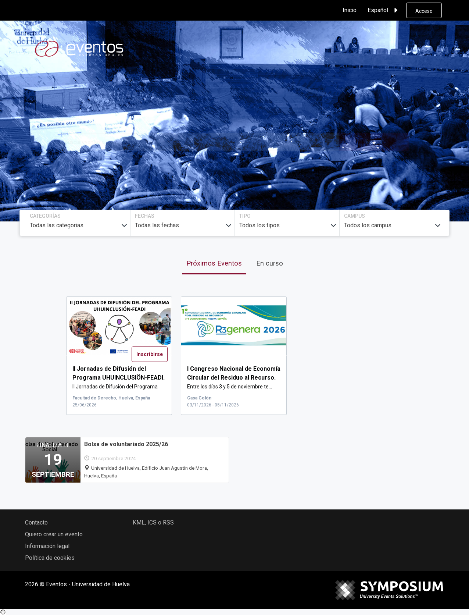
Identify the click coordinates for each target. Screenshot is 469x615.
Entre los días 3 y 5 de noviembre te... (233, 378)
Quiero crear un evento (54, 534)
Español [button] (384, 10)
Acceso (424, 11)
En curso (269, 263)
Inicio (350, 10)
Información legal (47, 546)
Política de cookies (50, 557)
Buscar (374, 141)
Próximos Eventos (214, 263)
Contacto (36, 522)
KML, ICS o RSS (153, 522)
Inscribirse (149, 354)
